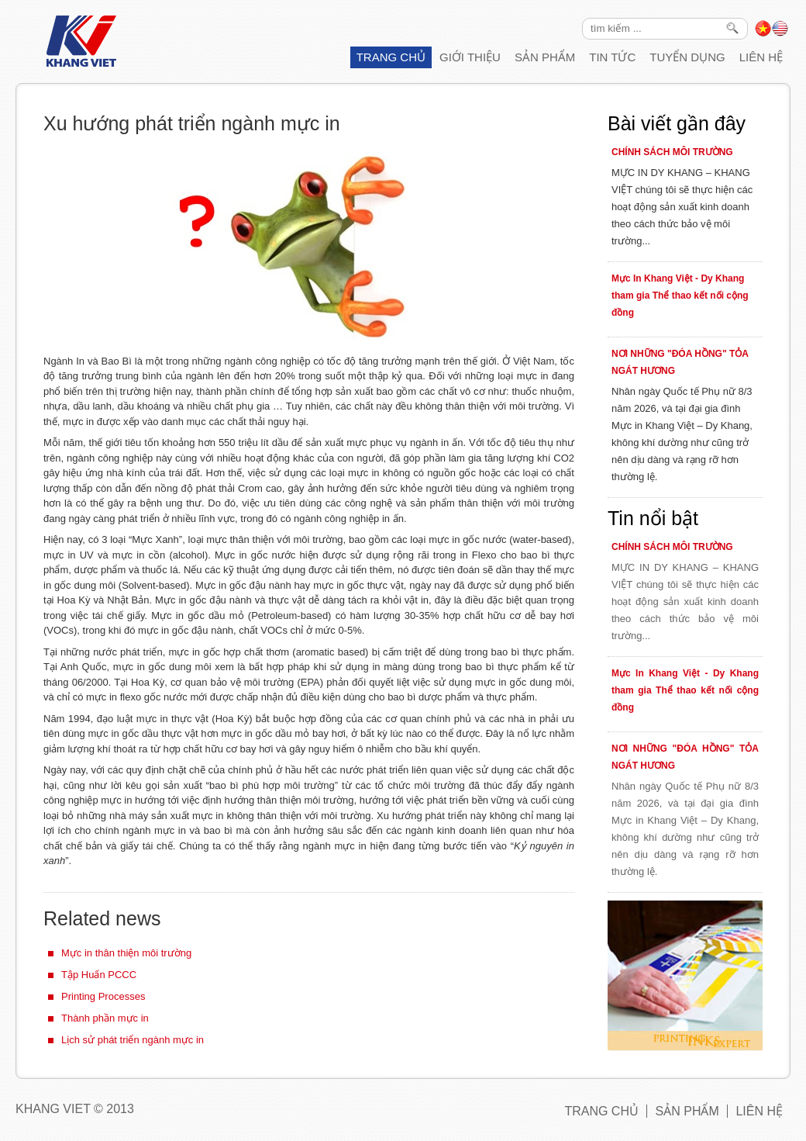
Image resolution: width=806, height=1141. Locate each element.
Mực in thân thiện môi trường (126, 953)
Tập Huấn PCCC (98, 974)
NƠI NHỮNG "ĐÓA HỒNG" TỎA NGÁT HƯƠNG (679, 362)
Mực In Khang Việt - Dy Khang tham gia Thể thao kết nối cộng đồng (680, 295)
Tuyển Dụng (687, 57)
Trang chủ (390, 57)
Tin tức (612, 57)
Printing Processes (103, 996)
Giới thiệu (470, 57)
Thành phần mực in (105, 1018)
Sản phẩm (545, 57)
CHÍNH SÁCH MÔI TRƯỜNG (672, 152)
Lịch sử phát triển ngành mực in (132, 1040)
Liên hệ (761, 57)
